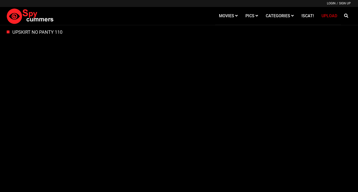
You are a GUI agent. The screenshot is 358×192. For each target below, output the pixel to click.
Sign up (345, 3)
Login (331, 3)
